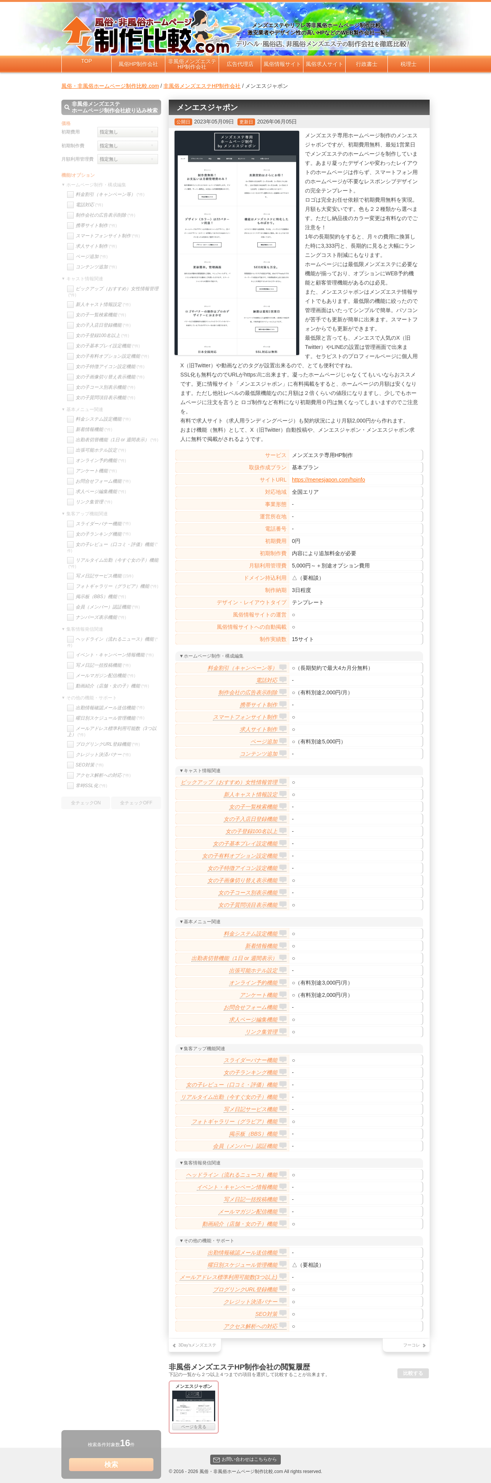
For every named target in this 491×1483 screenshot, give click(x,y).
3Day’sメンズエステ (197, 1345)
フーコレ (411, 1345)
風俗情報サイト (282, 64)
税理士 (408, 64)
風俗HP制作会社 (138, 64)
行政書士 (366, 64)
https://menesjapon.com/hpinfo (328, 480)
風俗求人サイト (324, 64)
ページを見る (193, 1426)
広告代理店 (240, 64)
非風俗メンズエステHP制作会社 (192, 64)
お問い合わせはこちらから (245, 1459)
